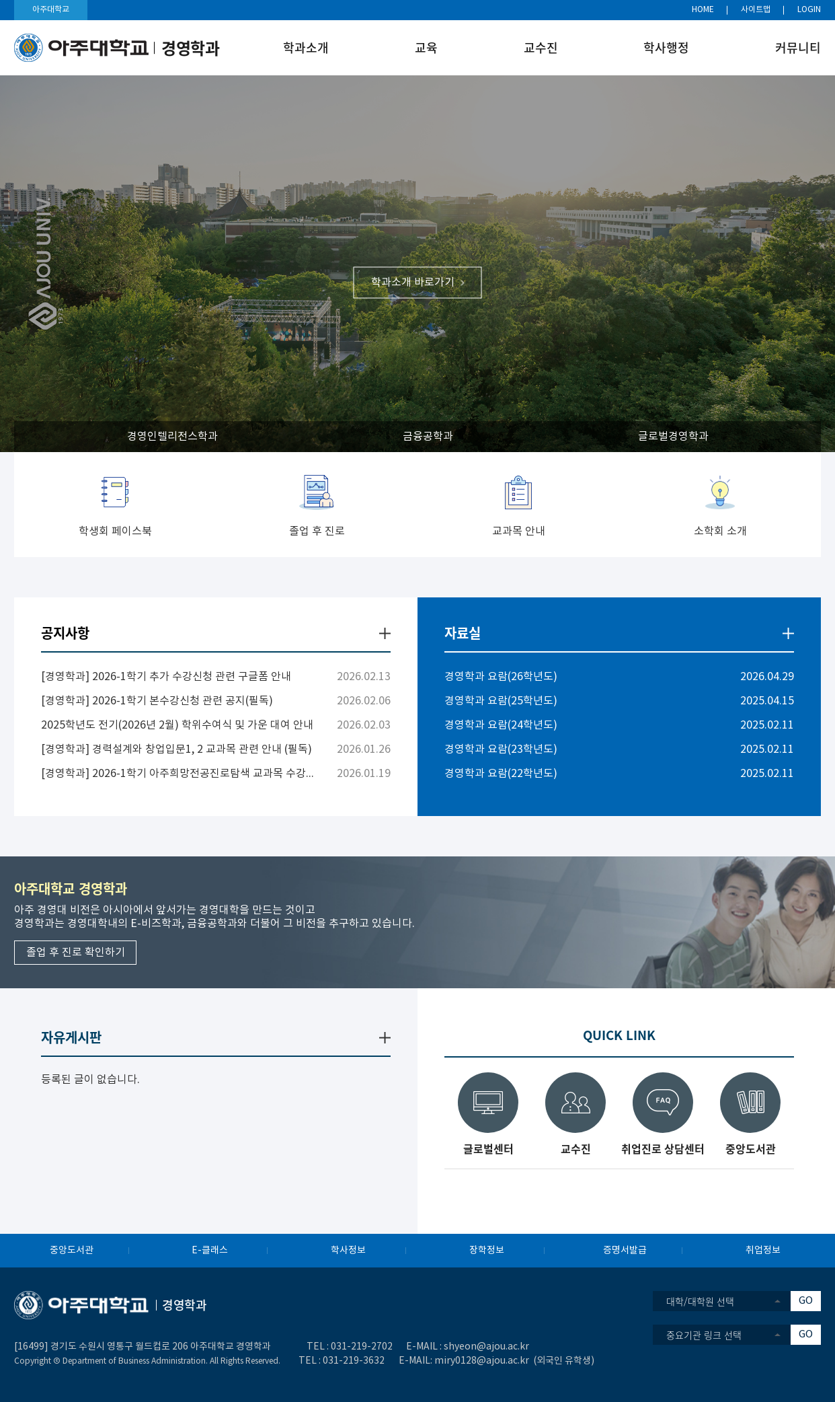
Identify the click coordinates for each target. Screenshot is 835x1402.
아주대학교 (50, 9)
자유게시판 (71, 1037)
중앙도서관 (750, 1147)
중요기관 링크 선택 (704, 1334)
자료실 (462, 632)
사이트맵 (755, 9)
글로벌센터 (488, 1147)
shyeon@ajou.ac (481, 1346)
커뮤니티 (798, 47)
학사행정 (666, 47)
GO (806, 1300)
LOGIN (809, 9)
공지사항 (65, 632)
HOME (703, 9)
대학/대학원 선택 (700, 1301)
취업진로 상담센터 (663, 1147)
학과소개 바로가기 (412, 282)
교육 (426, 47)
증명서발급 (625, 1250)
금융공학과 (428, 437)
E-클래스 (210, 1250)
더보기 (385, 633)
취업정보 (763, 1250)
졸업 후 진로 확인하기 (75, 953)
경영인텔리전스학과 (172, 437)
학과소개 (306, 47)
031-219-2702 (362, 1346)
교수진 (541, 47)
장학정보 (486, 1250)
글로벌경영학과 (673, 437)
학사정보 (348, 1250)
